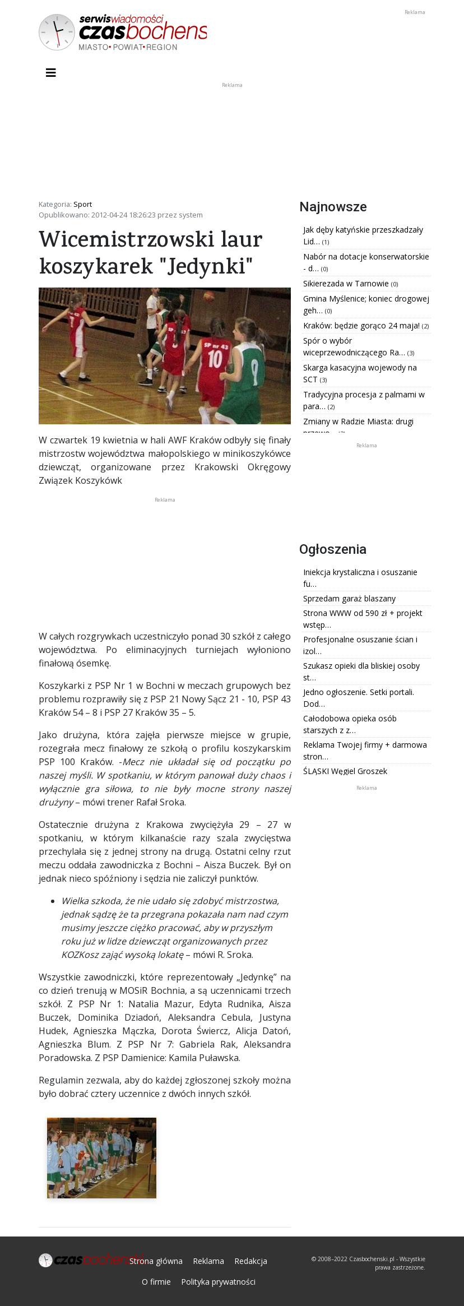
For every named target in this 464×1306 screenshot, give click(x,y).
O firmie (156, 1281)
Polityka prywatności (218, 1281)
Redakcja (250, 1261)
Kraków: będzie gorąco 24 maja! (362, 325)
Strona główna (156, 1261)
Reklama (208, 1261)
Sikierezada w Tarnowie (347, 283)
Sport (82, 204)
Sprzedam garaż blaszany (349, 598)
